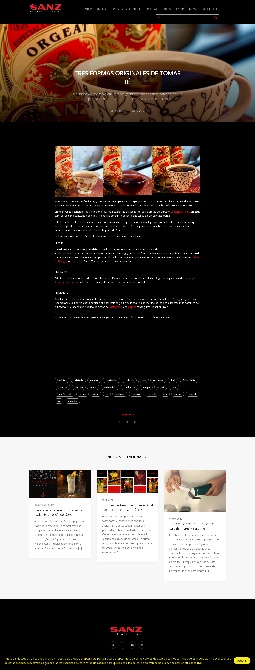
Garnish (133, 9)
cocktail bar (111, 380)
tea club (193, 394)
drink (173, 380)
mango (146, 387)
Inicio (88, 9)
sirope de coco (66, 282)
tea (165, 394)
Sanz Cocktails (64, 394)
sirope (82, 394)
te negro (136, 394)
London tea (129, 387)
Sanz (173, 387)
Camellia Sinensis (180, 211)
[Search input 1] (187, 17)
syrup (95, 394)
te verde (152, 394)
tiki (59, 400)
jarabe (93, 387)
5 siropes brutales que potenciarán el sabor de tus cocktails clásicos (127, 507)
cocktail (94, 380)
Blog (168, 9)
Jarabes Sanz (110, 387)
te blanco (119, 394)
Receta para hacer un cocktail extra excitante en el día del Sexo (58, 512)
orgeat (132, 307)
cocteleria (158, 380)
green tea (62, 387)
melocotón (115, 307)
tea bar (177, 394)
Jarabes (103, 9)
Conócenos (186, 9)
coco (143, 380)
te (107, 394)
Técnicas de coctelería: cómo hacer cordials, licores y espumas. (192, 526)
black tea (62, 380)
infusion (79, 387)
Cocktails (151, 9)
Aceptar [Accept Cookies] (242, 661)
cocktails (129, 380)
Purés (118, 9)
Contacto (208, 9)
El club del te (189, 380)
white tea (72, 400)
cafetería (78, 380)
